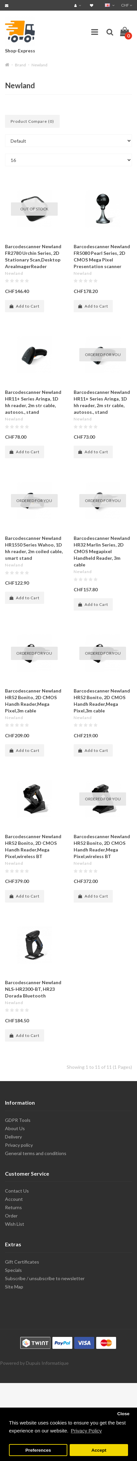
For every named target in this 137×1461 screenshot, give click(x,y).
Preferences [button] (38, 1450)
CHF (126, 5)
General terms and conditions (35, 1153)
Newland (39, 64)
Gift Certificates (22, 1262)
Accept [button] (98, 1450)
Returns (13, 1207)
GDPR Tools (18, 1120)
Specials (13, 1270)
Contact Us (17, 1191)
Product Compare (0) (32, 121)
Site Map (14, 1286)
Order (11, 1215)
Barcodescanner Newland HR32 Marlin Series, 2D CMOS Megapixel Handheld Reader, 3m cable (102, 551)
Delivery (13, 1136)
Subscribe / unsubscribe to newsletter (45, 1278)
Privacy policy (19, 1145)
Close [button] (123, 1413)
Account (14, 1199)
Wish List (14, 1224)
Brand (20, 64)
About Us (15, 1128)
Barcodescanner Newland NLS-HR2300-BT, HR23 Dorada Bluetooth (33, 989)
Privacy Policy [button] (86, 1430)
